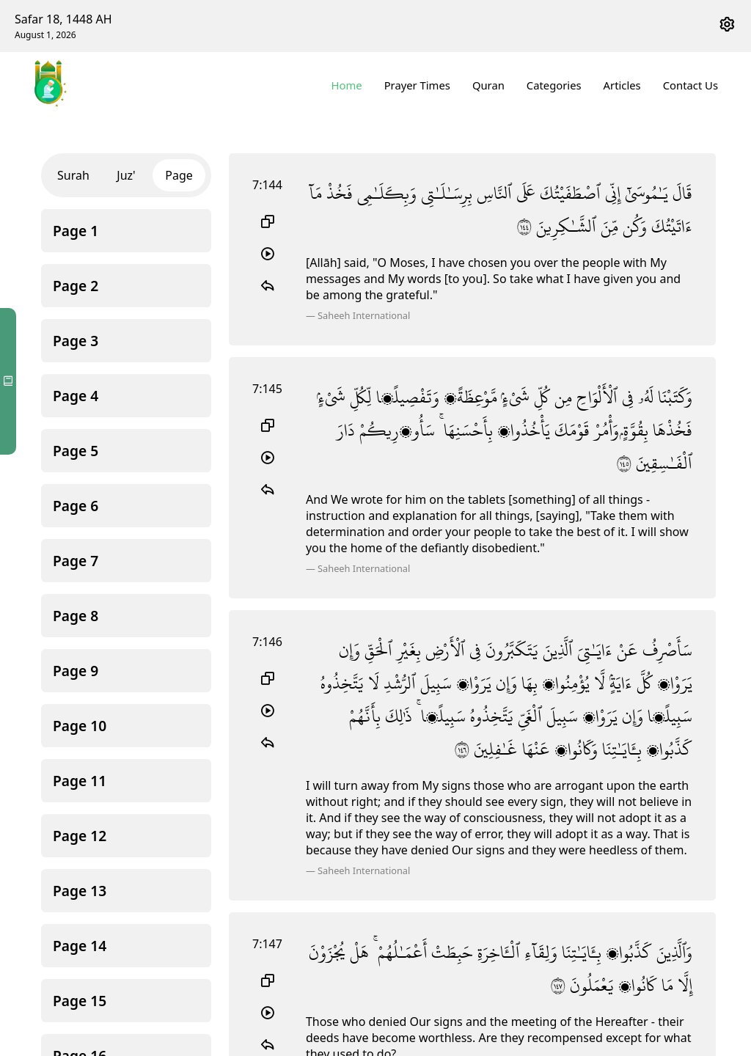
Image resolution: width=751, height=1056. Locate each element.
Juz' (126, 175)
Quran (488, 85)
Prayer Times (417, 85)
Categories (554, 85)
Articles (622, 85)
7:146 (267, 613)
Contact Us (690, 85)
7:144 (267, 185)
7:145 (267, 391)
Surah (73, 175)
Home (346, 85)
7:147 (267, 897)
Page (179, 175)
